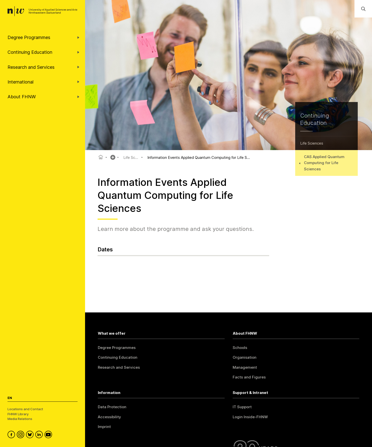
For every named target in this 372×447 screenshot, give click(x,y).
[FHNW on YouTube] (49, 435)
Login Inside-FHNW (250, 416)
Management (245, 367)
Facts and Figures (249, 377)
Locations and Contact (25, 409)
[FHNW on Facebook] (12, 435)
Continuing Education (117, 357)
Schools (240, 347)
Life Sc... (130, 157)
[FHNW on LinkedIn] (40, 435)
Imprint (104, 426)
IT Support (242, 406)
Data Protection (112, 406)
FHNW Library (18, 414)
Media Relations (20, 419)
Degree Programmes (117, 347)
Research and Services (119, 367)
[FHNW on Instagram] (21, 435)
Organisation (244, 357)
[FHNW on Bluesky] (30, 435)
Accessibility (109, 416)
